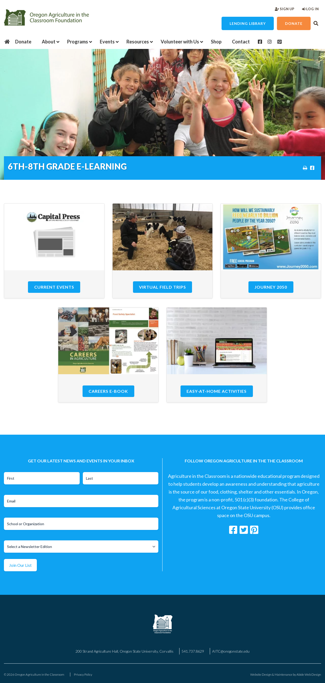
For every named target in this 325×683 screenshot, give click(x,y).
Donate (294, 23)
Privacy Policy (83, 674)
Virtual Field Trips (162, 286)
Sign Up (284, 9)
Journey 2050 (270, 286)
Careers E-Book (108, 391)
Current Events (54, 286)
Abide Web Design (309, 674)
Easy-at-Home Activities (217, 391)
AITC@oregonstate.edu (230, 651)
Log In (310, 9)
